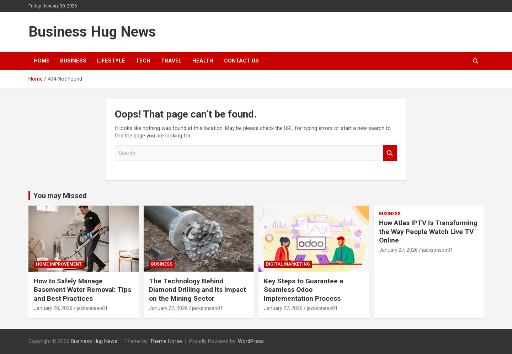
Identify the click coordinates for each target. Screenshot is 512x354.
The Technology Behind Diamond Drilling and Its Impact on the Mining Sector (197, 290)
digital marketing (288, 264)
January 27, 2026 (168, 308)
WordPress (251, 341)
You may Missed (60, 195)
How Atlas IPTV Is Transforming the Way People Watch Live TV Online (428, 231)
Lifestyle (111, 61)
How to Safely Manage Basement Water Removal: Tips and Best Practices (82, 290)
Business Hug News (92, 31)
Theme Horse (166, 341)
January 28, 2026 (53, 308)
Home (41, 61)
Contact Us (241, 61)
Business (73, 61)
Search (390, 153)
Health (202, 61)
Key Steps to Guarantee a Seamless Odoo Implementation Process (303, 290)
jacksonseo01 (92, 308)
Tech (143, 61)
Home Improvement (59, 264)
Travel (171, 61)
